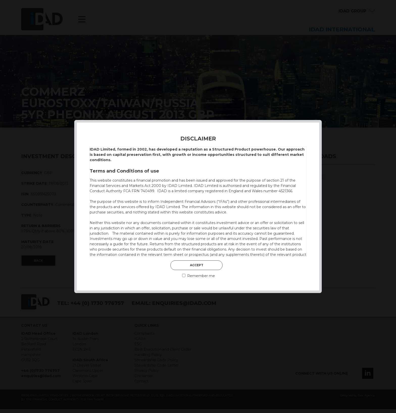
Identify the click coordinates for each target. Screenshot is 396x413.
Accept (196, 265)
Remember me (198, 276)
